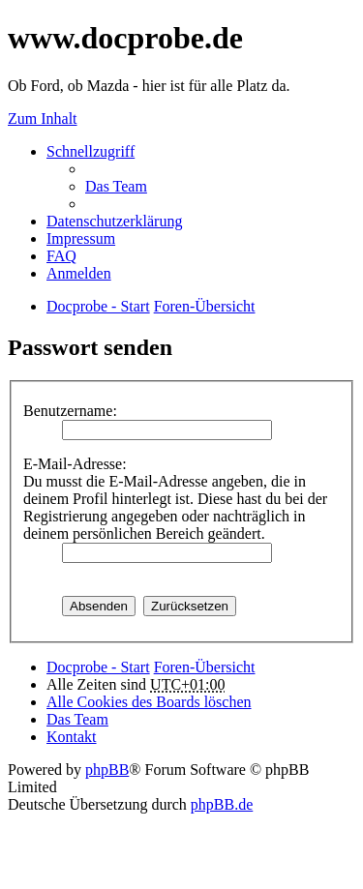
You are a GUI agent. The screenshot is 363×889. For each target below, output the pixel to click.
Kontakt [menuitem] (71, 736)
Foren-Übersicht (205, 667)
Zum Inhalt (42, 118)
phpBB (107, 769)
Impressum (80, 238)
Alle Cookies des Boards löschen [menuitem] (149, 702)
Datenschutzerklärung (114, 221)
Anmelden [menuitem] (78, 273)
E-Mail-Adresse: (75, 464)
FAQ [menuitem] (61, 256)
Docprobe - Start (98, 667)
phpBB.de (222, 804)
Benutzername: (70, 410)
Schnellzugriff (90, 151)
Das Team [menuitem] (116, 186)
